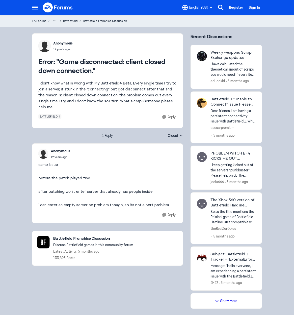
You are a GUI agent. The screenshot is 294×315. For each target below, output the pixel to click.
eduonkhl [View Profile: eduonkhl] (218, 81)
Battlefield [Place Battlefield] (70, 21)
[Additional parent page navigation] (55, 20)
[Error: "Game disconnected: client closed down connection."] (60, 157)
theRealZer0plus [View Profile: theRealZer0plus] (223, 228)
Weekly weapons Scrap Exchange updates (231, 55)
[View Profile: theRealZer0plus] (202, 204)
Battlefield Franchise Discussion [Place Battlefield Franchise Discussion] (105, 21)
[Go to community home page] (58, 7)
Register (236, 7)
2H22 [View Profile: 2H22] (214, 282)
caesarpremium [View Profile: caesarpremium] (223, 127)
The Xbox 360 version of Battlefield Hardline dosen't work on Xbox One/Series (233, 202)
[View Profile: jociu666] (202, 157)
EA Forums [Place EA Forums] (39, 21)
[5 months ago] (237, 81)
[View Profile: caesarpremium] (202, 103)
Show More (226, 301)
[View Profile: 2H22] (202, 258)
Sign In (254, 7)
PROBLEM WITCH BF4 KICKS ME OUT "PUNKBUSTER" (230, 156)
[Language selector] (197, 7)
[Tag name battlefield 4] (50, 116)
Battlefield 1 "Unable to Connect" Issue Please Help (231, 102)
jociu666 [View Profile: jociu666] (217, 182)
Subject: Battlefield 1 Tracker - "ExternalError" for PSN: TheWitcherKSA (233, 257)
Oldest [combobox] (175, 135)
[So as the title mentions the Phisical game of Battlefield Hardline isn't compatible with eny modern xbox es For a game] (233, 217)
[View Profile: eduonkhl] (202, 56)
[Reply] (169, 117)
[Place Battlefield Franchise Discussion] (93, 238)
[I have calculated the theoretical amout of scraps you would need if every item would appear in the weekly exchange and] (233, 69)
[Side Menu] (34, 7)
